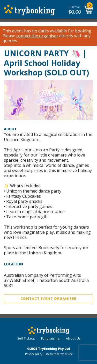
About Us (73, 338)
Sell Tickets (26, 338)
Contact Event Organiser (48, 298)
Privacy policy (33, 354)
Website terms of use (59, 354)
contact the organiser (37, 35)
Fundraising (50, 338)
